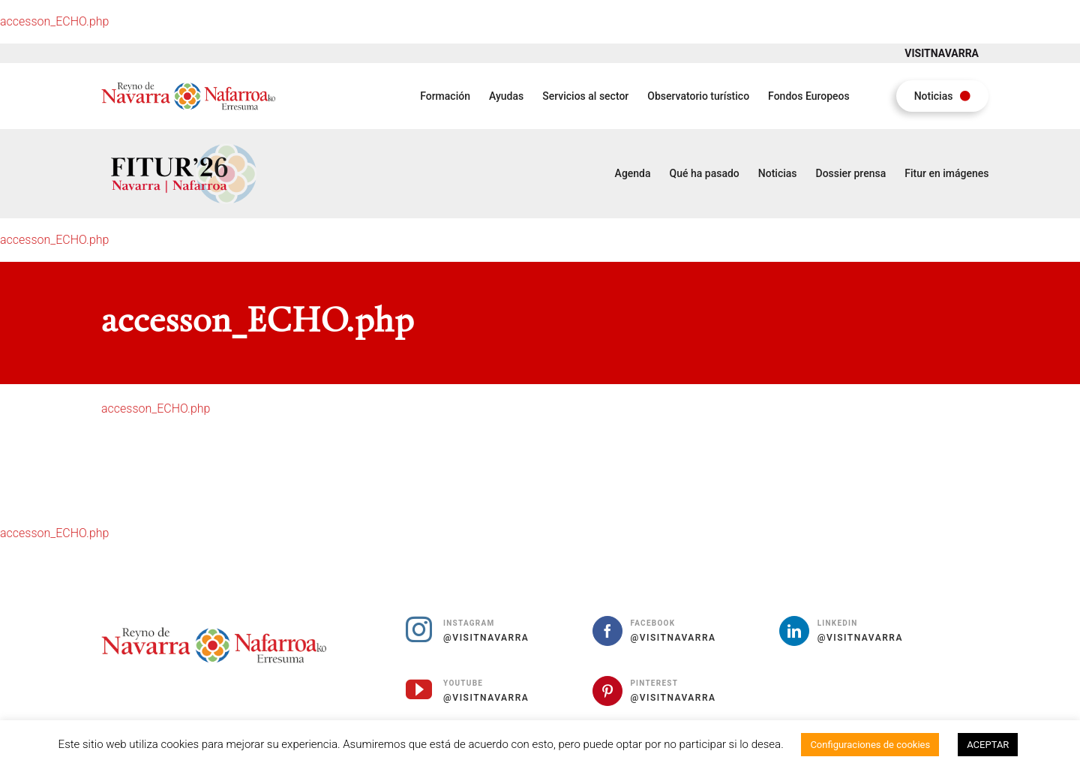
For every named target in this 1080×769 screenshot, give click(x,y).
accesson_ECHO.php (54, 21)
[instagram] (419, 629)
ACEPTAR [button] (988, 744)
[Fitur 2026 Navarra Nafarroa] (183, 142)
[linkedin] (794, 631)
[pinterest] (607, 691)
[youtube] (419, 689)
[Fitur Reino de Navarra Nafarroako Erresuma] (188, 85)
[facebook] (607, 631)
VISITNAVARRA (941, 53)
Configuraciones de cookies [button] (870, 744)
